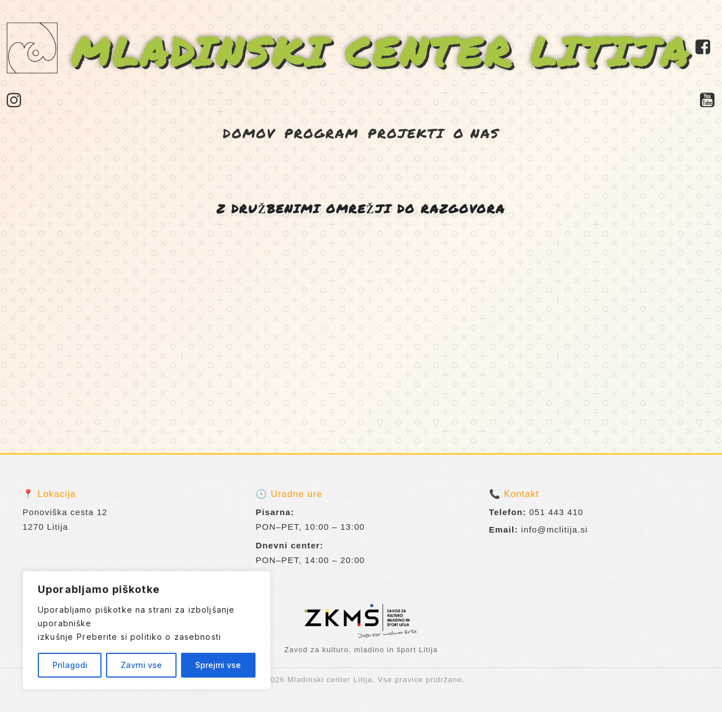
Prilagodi (69, 665)
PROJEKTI (406, 133)
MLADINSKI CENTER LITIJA (381, 51)
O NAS (476, 133)
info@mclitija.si (554, 529)
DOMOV (249, 133)
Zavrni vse (141, 665)
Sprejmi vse (218, 665)
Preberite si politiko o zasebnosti (149, 636)
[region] (147, 630)
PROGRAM (321, 133)
